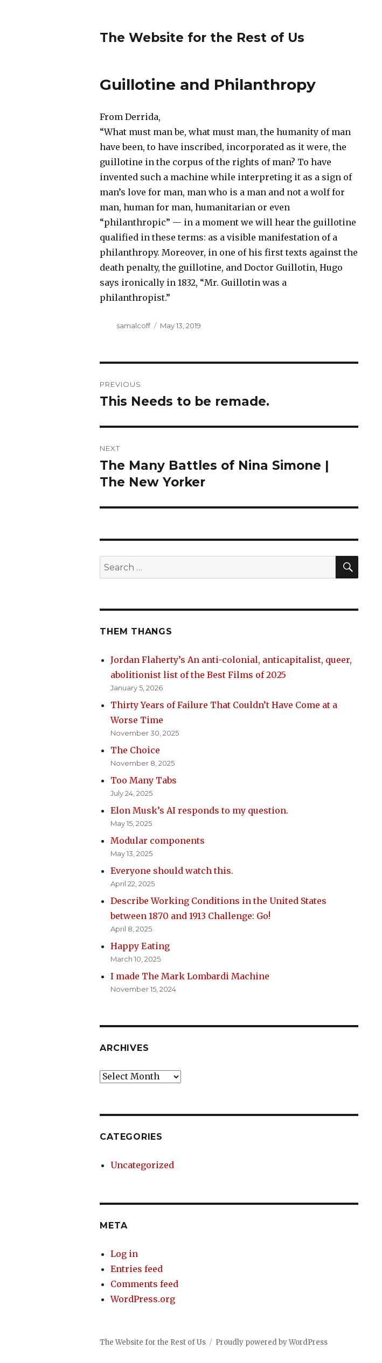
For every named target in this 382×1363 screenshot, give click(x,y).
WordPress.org (142, 1299)
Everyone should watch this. (171, 870)
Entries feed (136, 1268)
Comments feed (144, 1284)
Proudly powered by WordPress (272, 1342)
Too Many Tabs (143, 780)
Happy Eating (140, 946)
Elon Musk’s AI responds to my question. (199, 810)
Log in (124, 1253)
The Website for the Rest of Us (202, 37)
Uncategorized (142, 1165)
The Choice (135, 750)
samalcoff (133, 325)
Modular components (157, 840)
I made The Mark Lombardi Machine (189, 976)
